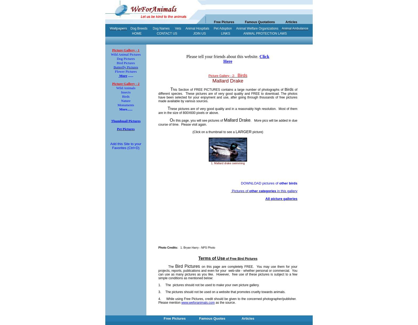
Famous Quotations (260, 22)
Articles (291, 22)
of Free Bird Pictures (228, 259)
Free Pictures (224, 22)
